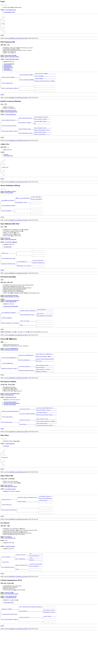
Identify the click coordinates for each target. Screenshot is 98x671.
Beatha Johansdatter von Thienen (12, 314)
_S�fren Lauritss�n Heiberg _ (23, 210)
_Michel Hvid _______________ (8, 268)
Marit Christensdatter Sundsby (11, 630)
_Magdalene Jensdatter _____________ (44, 395)
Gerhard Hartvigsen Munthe (10, 426)
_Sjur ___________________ (35, 587)
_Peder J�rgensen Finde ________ (42, 135)
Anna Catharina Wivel (9, 639)
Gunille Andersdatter (10, 470)
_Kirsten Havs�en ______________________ (45, 79)
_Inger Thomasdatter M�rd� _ (27, 83)
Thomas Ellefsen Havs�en (10, 58)
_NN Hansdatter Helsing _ (49, 650)
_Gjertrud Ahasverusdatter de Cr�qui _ (46, 446)
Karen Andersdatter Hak (11, 319)
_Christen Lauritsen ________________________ (30, 656)
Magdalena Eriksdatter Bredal (11, 371)
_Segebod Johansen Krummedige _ (28, 329)
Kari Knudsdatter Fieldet (9, 12)
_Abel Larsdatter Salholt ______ (42, 125)
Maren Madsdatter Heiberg (9, 218)
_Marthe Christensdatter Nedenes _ (10, 93)
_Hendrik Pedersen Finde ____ (25, 136)
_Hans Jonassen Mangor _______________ (46, 449)
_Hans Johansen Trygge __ (49, 647)
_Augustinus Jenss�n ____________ (10, 646)
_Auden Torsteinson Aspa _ (22, 601)
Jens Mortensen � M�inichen (11, 370)
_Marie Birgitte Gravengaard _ (9, 542)
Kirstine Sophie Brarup (11, 119)
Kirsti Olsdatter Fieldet (11, 9)
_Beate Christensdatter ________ (42, 142)
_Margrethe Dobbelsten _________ (26, 381)
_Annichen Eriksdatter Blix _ (8, 281)
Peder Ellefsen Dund (8, 71)
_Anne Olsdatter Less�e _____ (26, 129)
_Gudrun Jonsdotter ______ (35, 602)
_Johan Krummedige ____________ (45, 328)
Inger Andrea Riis (7, 536)
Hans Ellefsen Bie (8, 69)
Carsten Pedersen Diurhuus (10, 116)
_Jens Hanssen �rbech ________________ (46, 436)
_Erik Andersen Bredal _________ (26, 389)
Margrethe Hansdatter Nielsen (12, 62)
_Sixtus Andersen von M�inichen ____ (45, 375)
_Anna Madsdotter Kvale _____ (22, 215)
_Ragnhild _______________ (35, 594)
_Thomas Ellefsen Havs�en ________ (10, 80)
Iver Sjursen (5, 597)
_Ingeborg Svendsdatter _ (38, 280)
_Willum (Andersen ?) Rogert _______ (44, 393)
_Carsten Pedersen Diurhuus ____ (42, 122)
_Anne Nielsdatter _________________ (44, 390)
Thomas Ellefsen (7, 68)
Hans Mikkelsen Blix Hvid (9, 275)
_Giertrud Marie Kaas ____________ (10, 448)
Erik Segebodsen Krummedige (11, 313)
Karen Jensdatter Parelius (11, 633)
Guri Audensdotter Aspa (10, 571)
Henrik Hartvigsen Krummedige (11, 324)
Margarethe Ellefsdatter (9, 67)
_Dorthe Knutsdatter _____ (8, 225)
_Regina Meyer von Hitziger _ (24, 283)
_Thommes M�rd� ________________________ (45, 82)
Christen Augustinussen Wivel (10, 652)
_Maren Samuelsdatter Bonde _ (25, 141)
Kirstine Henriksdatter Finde (11, 117)
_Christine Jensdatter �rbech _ (27, 438)
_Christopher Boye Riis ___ (46, 526)
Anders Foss (5, 177)
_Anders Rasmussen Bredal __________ (44, 388)
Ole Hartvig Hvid (8, 261)
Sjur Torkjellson (8, 570)
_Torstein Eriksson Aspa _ (35, 599)
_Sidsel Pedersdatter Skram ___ (28, 334)
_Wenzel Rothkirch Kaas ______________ (46, 444)
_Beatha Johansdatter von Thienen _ (10, 344)
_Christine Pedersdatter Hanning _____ (46, 451)
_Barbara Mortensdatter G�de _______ (45, 378)
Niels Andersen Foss (8, 164)
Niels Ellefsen (7, 72)
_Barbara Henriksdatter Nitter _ (42, 137)
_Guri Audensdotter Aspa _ (8, 603)
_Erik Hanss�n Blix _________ (24, 278)
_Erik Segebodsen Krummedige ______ (10, 331)
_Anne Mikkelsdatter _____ (35, 589)
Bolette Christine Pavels (11, 421)
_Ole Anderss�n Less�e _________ (43, 127)
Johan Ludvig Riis (8, 515)
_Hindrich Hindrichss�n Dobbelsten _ (45, 380)
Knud (3, 25)
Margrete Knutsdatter (10, 579)
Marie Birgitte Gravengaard (11, 516)
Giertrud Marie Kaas (9, 418)
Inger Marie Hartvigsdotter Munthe (11, 427)
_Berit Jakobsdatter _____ (22, 593)
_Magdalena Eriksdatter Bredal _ (9, 391)
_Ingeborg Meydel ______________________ (27, 532)
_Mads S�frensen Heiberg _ (8, 212)
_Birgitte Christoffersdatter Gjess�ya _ (45, 84)
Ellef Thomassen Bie (7, 87)
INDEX (2, 38)
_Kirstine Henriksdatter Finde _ (9, 138)
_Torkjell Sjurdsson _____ (22, 588)
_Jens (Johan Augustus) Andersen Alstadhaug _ (30, 644)
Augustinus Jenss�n (9, 629)
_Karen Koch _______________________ (44, 383)
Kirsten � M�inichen (8, 385)
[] (2, 353)
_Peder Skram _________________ (45, 332)
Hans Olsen (5, 485)
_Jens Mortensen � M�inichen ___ (10, 379)
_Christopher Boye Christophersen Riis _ (27, 527)
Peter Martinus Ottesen (11, 519)
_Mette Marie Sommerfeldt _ (46, 529)
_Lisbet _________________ (22, 606)
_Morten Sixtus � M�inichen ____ (27, 377)
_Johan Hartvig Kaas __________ (27, 445)
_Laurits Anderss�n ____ (37, 208)
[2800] (2, 297)
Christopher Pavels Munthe (10, 428)
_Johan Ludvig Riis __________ (9, 530)
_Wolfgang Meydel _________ (46, 531)
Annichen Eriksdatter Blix (10, 254)
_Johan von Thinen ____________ (28, 341)
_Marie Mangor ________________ (27, 450)
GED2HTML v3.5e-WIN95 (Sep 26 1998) (18, 41)
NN (6, 573)
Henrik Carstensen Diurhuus (9, 132)
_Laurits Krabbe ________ (49, 655)
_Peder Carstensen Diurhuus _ (25, 124)
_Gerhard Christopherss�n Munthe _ (10, 435)
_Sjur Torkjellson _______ (8, 591)
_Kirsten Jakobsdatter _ (37, 211)
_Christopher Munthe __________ (27, 433)
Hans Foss (6, 163)
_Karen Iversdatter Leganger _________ (46, 434)
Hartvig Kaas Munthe (7, 441)
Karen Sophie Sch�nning (11, 257)
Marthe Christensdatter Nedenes (12, 60)
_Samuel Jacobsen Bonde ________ (42, 140)
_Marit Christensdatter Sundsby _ (9, 659)
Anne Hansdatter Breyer (11, 634)
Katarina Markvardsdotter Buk (12, 318)
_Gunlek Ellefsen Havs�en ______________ (45, 77)
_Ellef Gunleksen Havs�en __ (26, 78)
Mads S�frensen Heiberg (10, 203)
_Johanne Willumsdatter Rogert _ (26, 394)
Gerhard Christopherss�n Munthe (12, 417)
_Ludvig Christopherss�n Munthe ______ (46, 431)
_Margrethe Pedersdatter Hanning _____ (46, 439)
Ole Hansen (6, 472)
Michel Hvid (7, 253)
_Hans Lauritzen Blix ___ (38, 277)
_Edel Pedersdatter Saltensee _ (45, 335)
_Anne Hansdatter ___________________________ (30, 649)
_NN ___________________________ (42, 130)
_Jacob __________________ (35, 592)
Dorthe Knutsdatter (9, 204)
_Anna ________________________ (28, 346)
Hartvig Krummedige (7, 337)
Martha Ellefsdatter (8, 73)
